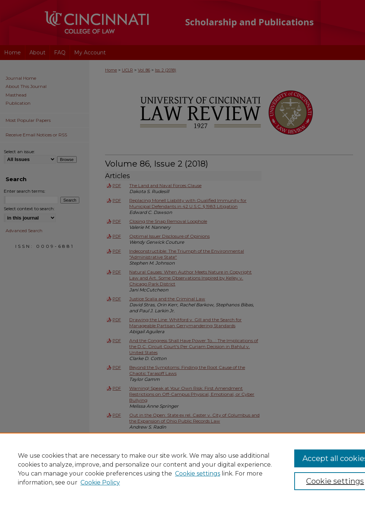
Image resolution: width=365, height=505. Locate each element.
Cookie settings (197, 473)
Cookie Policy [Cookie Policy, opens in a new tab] (100, 482)
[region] (182, 469)
